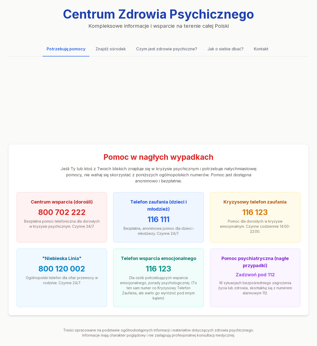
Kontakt (261, 48)
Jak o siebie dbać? (225, 48)
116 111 (158, 219)
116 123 (255, 212)
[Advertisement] (158, 100)
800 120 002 (61, 268)
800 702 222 (62, 212)
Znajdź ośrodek (111, 48)
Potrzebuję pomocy (66, 48)
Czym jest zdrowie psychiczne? (166, 48)
